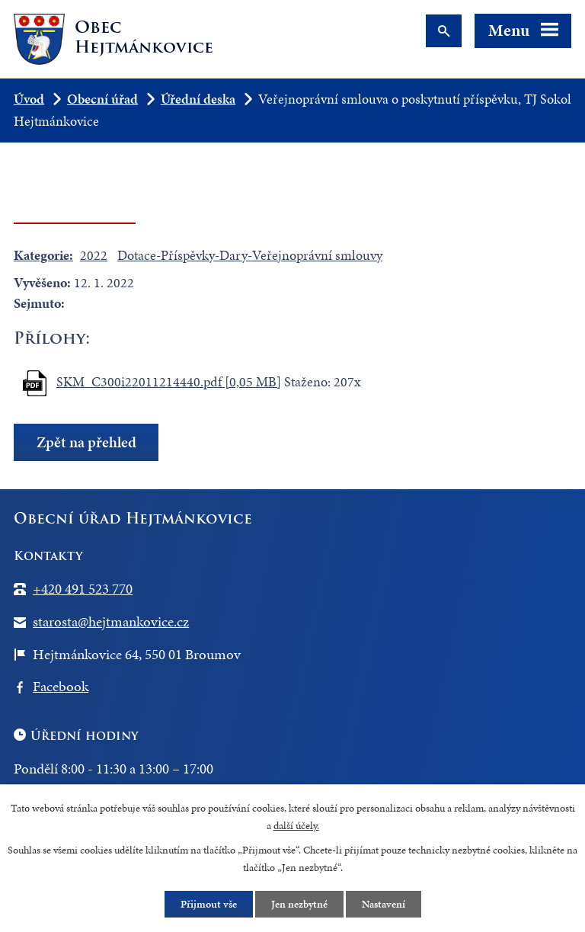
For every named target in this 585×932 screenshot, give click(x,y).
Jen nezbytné (299, 904)
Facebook (60, 686)
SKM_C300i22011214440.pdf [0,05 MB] (168, 381)
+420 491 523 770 (83, 588)
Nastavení (383, 904)
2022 (93, 254)
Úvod (29, 98)
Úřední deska (198, 98)
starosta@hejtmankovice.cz (111, 621)
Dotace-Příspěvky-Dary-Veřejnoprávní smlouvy (249, 254)
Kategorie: (43, 254)
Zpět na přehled (86, 442)
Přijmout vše (209, 904)
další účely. (296, 825)
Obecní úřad (102, 98)
